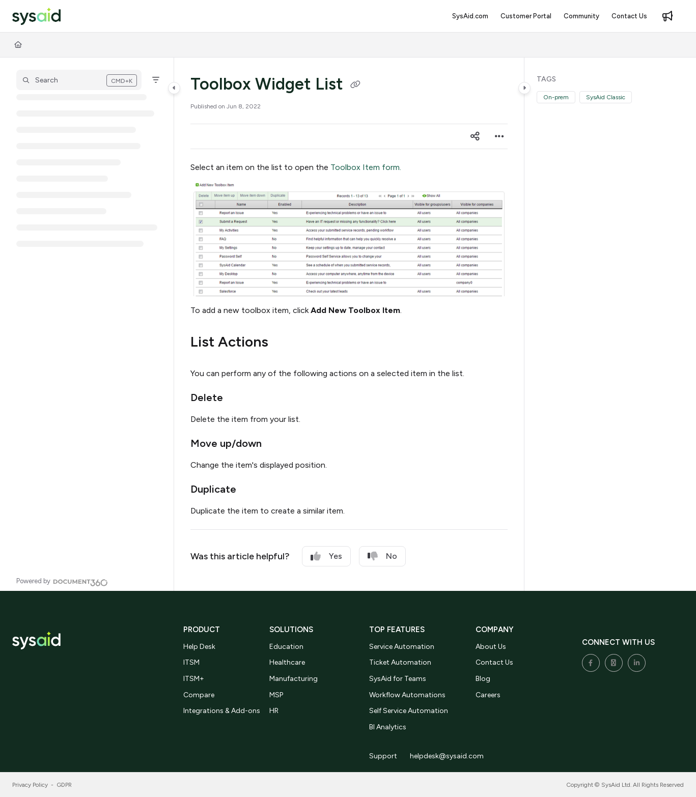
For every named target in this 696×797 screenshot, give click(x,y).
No (382, 556)
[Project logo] (36, 16)
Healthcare (287, 662)
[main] (349, 324)
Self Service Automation (408, 710)
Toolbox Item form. (365, 167)
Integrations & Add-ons (221, 710)
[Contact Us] (629, 16)
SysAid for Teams (397, 678)
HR (274, 710)
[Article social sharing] (475, 136)
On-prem (556, 97)
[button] (79, 80)
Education (286, 646)
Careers (488, 695)
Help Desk (199, 646)
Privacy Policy (30, 784)
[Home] (18, 45)
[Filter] (156, 80)
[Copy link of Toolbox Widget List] (355, 85)
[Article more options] (499, 136)
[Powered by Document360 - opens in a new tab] (62, 581)
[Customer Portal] (525, 16)
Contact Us (494, 662)
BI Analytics (387, 727)
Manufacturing (293, 678)
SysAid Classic (605, 97)
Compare (198, 695)
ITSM (191, 662)
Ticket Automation (400, 662)
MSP (276, 695)
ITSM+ (193, 678)
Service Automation (401, 646)
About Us (491, 646)
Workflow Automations (407, 695)
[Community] (581, 16)
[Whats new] (667, 16)
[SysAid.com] (470, 16)
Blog (483, 678)
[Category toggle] (174, 88)
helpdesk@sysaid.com (447, 756)
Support (383, 756)
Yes (326, 556)
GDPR (64, 784)
